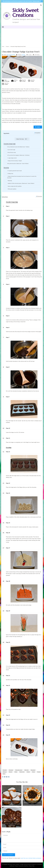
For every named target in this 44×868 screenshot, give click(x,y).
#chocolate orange (18, 770)
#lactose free (22, 771)
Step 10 (8, 428)
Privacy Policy (31, 866)
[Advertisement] (22, 37)
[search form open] (41, 5)
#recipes (38, 771)
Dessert (23, 54)
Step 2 (7, 216)
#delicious (5, 771)
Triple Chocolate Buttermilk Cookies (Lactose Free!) (11, 824)
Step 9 (7, 396)
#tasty (4, 773)
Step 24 (8, 725)
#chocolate (11, 770)
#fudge (16, 771)
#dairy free (26, 770)
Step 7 (7, 337)
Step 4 (7, 284)
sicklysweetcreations (11, 54)
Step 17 (8, 548)
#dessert (10, 771)
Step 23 (8, 715)
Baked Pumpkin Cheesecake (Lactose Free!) (32, 803)
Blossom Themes (14, 866)
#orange (28, 771)
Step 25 (8, 735)
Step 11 (8, 438)
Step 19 (8, 611)
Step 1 (7, 206)
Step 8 (7, 367)
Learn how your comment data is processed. (31, 858)
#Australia (5, 770)
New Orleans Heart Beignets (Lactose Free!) (11, 803)
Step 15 (8, 522)
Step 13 (8, 483)
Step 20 (8, 642)
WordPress (26, 866)
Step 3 (7, 247)
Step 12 (8, 451)
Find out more (36, 1)
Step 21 (8, 675)
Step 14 (8, 493)
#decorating (33, 770)
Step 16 (8, 532)
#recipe (33, 771)
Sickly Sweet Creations (25, 12)
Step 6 (7, 327)
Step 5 (7, 316)
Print (38, 127)
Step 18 (8, 581)
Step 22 (8, 685)
